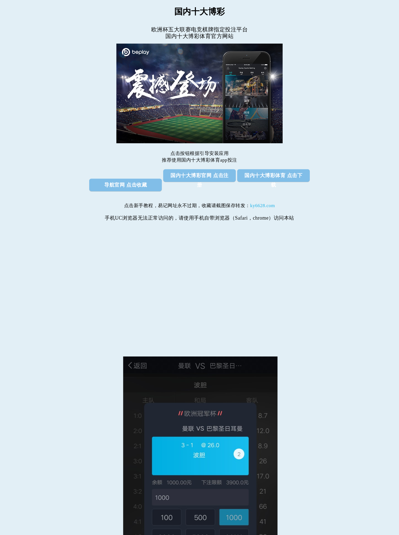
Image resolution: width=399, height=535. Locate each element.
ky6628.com (262, 205)
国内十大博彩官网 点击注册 (199, 177)
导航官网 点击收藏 (125, 185)
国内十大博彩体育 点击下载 (273, 177)
